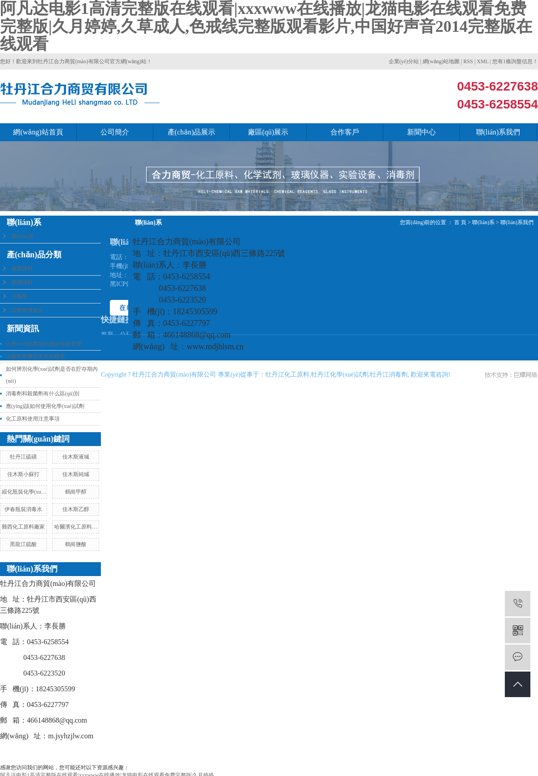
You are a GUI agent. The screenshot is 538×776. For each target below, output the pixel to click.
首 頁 (460, 222)
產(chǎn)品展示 (192, 132)
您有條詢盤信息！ (515, 61)
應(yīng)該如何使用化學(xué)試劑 (45, 406)
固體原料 (22, 282)
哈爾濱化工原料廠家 (75, 528)
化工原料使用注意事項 (33, 419)
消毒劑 (19, 296)
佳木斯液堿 (75, 457)
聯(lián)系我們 (498, 132)
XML (482, 61)
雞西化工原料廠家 (23, 527)
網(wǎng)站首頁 (38, 132)
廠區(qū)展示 (268, 132)
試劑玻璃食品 (27, 310)
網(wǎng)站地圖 (441, 61)
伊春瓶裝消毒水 (23, 509)
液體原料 (22, 268)
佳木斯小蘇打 (23, 474)
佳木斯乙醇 (75, 509)
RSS (468, 61)
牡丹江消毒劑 (389, 374)
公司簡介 (114, 132)
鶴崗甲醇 (76, 492)
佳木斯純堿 (75, 474)
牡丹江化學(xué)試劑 (340, 374)
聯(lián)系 (22, 236)
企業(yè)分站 (404, 61)
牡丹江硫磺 (23, 457)
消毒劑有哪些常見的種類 (35, 356)
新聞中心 (421, 132)
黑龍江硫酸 (23, 544)
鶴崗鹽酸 (76, 544)
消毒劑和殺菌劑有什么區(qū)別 (42, 393)
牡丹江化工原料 (287, 374)
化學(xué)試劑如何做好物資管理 (44, 344)
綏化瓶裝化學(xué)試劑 (23, 493)
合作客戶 (344, 132)
